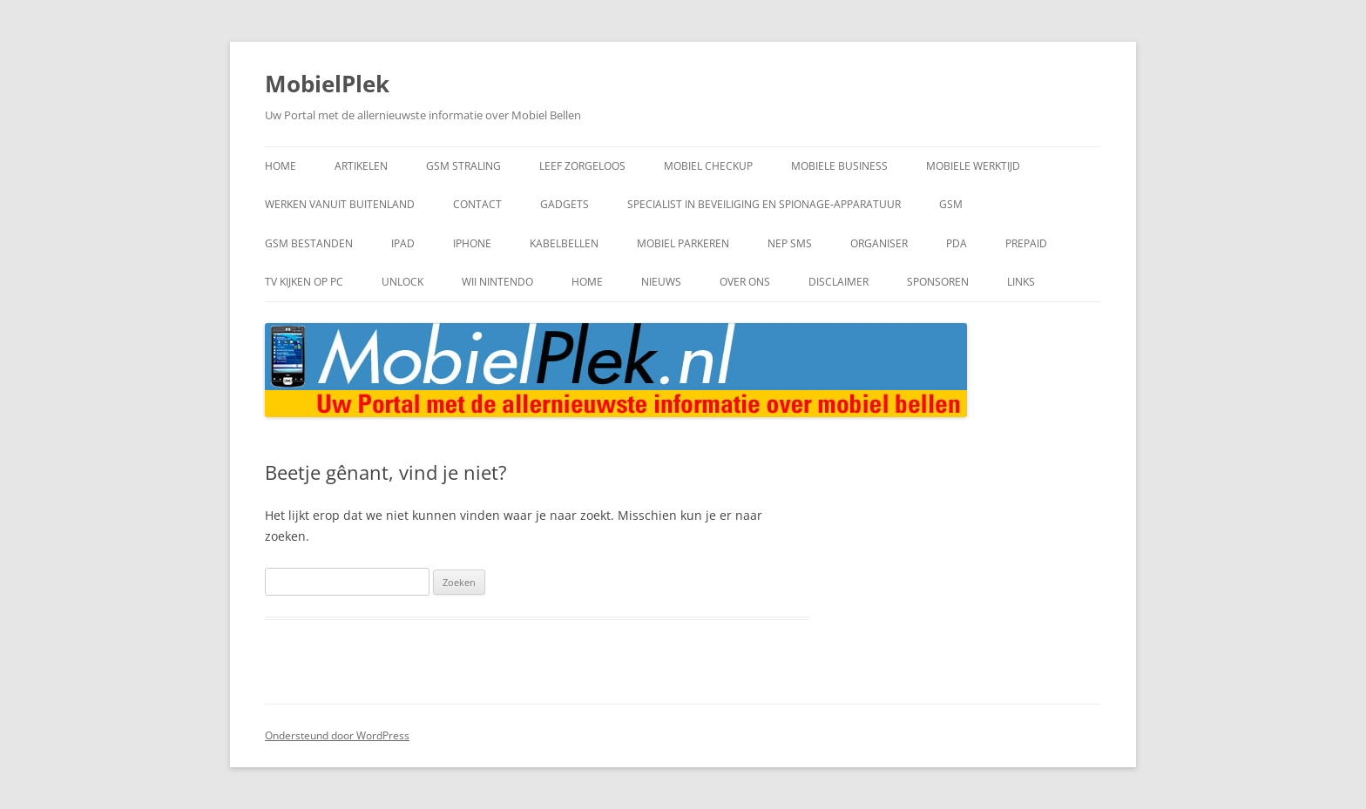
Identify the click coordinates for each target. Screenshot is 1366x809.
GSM (951, 204)
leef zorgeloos (582, 165)
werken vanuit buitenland (340, 204)
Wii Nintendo (497, 281)
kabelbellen (564, 243)
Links (1021, 281)
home (280, 165)
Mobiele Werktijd (973, 165)
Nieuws (661, 281)
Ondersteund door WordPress (337, 735)
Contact (477, 204)
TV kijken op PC (304, 281)
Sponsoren (938, 281)
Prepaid (1026, 243)
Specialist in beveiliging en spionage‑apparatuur (764, 204)
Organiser (879, 243)
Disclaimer (838, 281)
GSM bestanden (309, 243)
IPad (403, 243)
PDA (956, 243)
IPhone (472, 243)
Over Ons (745, 281)
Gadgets (564, 204)
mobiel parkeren (683, 243)
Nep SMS (790, 243)
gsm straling (463, 165)
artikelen (361, 165)
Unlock (402, 281)
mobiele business (839, 165)
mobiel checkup (708, 165)
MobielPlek (327, 83)
